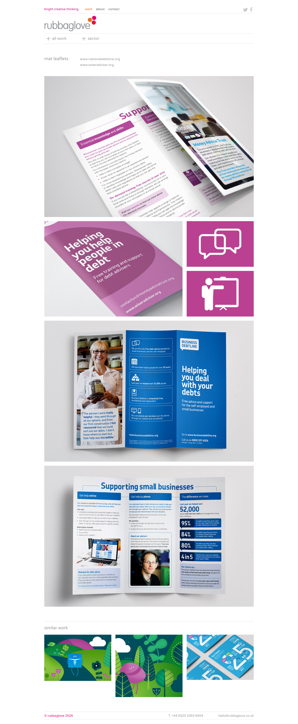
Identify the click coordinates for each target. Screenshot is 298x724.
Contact (114, 9)
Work (88, 9)
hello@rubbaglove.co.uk (236, 716)
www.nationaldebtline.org (100, 59)
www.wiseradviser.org (97, 65)
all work (59, 38)
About (100, 9)
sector (93, 38)
